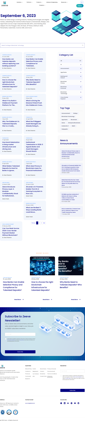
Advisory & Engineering (51, 2)
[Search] (82, 45)
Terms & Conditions (52, 374)
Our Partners (36, 374)
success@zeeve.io (30, 403)
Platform (29, 2)
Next (44, 223)
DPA (34, 376)
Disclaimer (42, 374)
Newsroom (35, 371)
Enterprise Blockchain (50, 377)
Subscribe (20, 352)
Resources (64, 2)
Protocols (27, 374)
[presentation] (16, 349)
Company (42, 5)
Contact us (28, 371)
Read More (19, 299)
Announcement (51, 371)
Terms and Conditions (77, 377)
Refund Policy (28, 369)
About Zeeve (43, 369)
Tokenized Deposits (7, 277)
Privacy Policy (68, 378)
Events (34, 369)
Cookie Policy (43, 376)
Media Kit (27, 378)
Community (28, 376)
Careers (42, 371)
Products (39, 2)
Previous (33, 223)
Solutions (19, 2)
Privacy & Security (51, 369)
